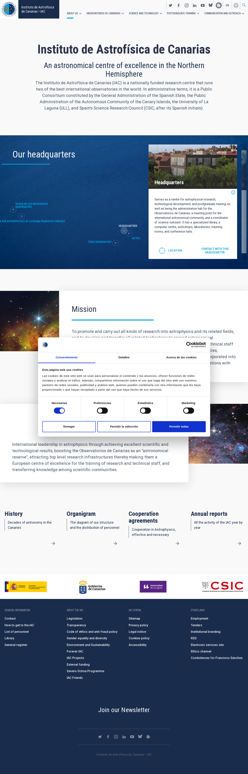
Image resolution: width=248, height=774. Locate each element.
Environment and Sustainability (88, 645)
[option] (188, 201)
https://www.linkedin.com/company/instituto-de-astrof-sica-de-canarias (195, 5)
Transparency (76, 625)
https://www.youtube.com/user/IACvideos (203, 5)
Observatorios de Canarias (103, 13)
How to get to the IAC (19, 625)
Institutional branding (205, 632)
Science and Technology (144, 13)
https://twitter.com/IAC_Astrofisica (171, 5)
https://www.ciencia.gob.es (26, 586)
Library (9, 638)
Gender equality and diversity (87, 638)
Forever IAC (75, 651)
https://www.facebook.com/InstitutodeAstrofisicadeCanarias (179, 5)
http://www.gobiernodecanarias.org (92, 586)
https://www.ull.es (153, 586)
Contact (10, 618)
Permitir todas (179, 426)
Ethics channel (201, 651)
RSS (194, 638)
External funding (78, 664)
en (227, 5)
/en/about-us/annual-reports (239, 543)
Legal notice (137, 632)
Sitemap (134, 618)
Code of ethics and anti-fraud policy (92, 632)
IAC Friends (75, 678)
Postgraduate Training (181, 13)
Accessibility (137, 645)
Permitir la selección (124, 426)
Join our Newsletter (124, 710)
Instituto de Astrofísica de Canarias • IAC (37, 9)
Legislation (74, 618)
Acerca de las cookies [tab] (181, 357)
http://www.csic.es (222, 586)
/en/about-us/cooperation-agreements (177, 543)
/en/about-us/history (53, 543)
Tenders (196, 625)
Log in (236, 5)
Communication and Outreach (222, 13)
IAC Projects (75, 658)
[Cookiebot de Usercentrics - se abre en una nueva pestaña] (189, 345)
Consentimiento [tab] (67, 357)
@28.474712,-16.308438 (167, 250)
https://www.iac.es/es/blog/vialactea (219, 5)
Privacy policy (138, 625)
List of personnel (17, 632)
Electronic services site (207, 645)
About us (72, 13)
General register (16, 645)
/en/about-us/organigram (115, 543)
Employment (199, 618)
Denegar (69, 426)
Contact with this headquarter (210, 249)
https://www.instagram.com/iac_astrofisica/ (187, 5)
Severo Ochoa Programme (85, 671)
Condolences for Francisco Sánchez (217, 658)
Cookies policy (139, 638)
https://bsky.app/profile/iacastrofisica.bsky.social (211, 5)
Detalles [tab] (123, 357)
